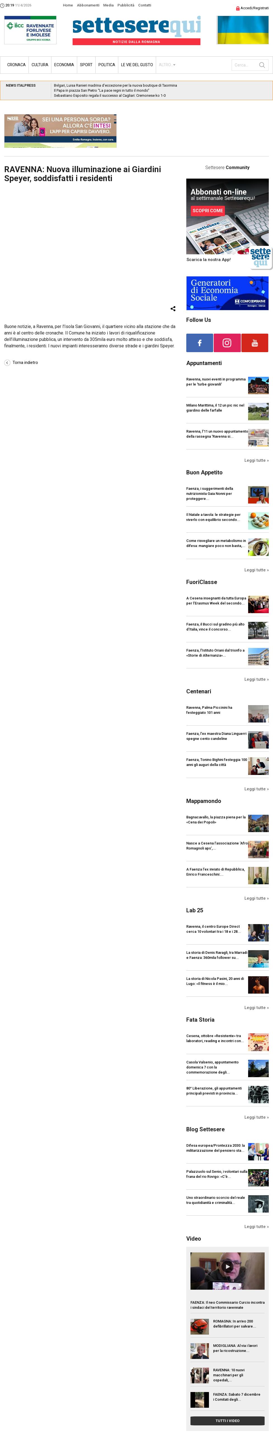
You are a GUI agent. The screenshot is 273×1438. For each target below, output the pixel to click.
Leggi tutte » (256, 460)
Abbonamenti (88, 5)
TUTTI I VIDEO (227, 1421)
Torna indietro (21, 362)
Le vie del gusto (137, 65)
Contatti (144, 5)
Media (108, 5)
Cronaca (16, 65)
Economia (64, 65)
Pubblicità (125, 5)
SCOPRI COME (208, 210)
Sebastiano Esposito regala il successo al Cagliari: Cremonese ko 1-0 (110, 95)
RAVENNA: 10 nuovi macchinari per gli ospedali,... (228, 1375)
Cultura (40, 65)
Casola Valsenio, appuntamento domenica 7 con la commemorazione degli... (212, 1067)
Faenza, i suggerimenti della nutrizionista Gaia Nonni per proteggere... (209, 493)
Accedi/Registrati (252, 8)
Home (68, 5)
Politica (106, 65)
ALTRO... (166, 65)
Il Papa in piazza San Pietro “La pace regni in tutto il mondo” (101, 90)
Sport (86, 65)
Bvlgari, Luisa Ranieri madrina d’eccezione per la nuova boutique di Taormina (115, 85)
